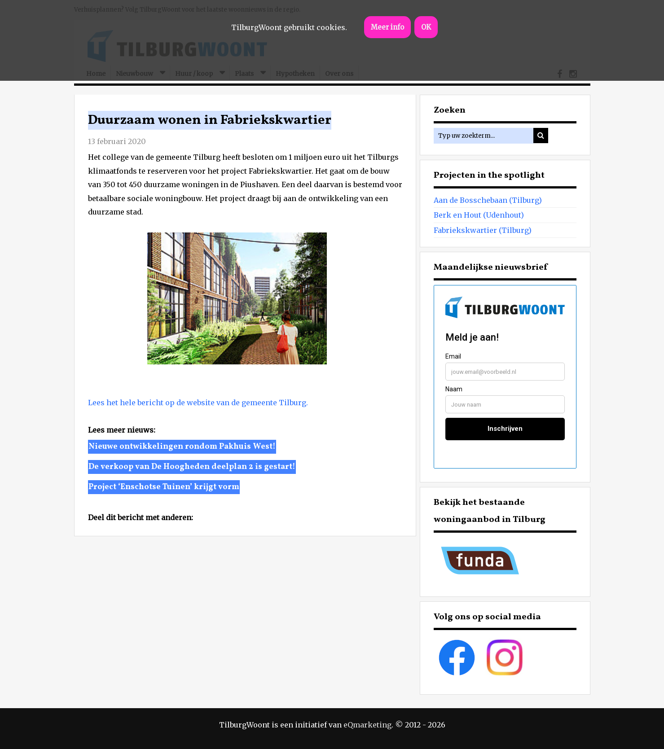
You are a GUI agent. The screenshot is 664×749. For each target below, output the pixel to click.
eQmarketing (367, 724)
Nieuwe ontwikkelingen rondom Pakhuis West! (182, 446)
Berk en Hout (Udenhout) (479, 214)
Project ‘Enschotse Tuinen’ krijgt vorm (163, 487)
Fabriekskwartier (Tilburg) (483, 230)
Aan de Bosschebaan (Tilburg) (488, 200)
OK (426, 27)
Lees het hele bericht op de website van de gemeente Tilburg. (198, 402)
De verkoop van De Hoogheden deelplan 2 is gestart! (191, 467)
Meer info (387, 27)
